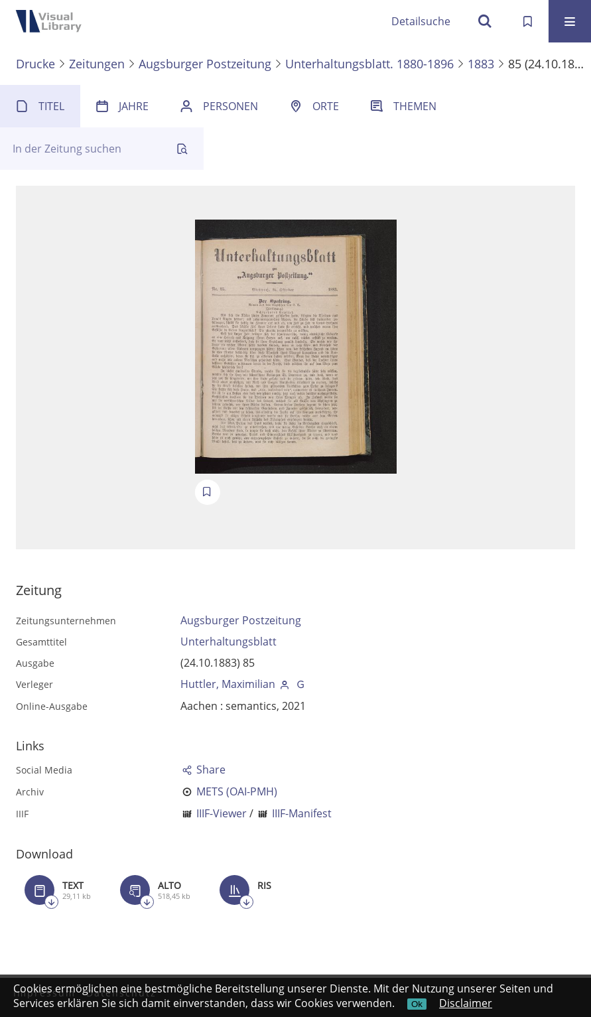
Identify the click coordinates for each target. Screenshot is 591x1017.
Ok (417, 1004)
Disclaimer (465, 1003)
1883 (481, 64)
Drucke (35, 64)
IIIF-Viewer (221, 813)
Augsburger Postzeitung (205, 64)
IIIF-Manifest (302, 813)
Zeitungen (97, 64)
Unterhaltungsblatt (228, 641)
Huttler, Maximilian (227, 684)
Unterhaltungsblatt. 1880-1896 (369, 64)
